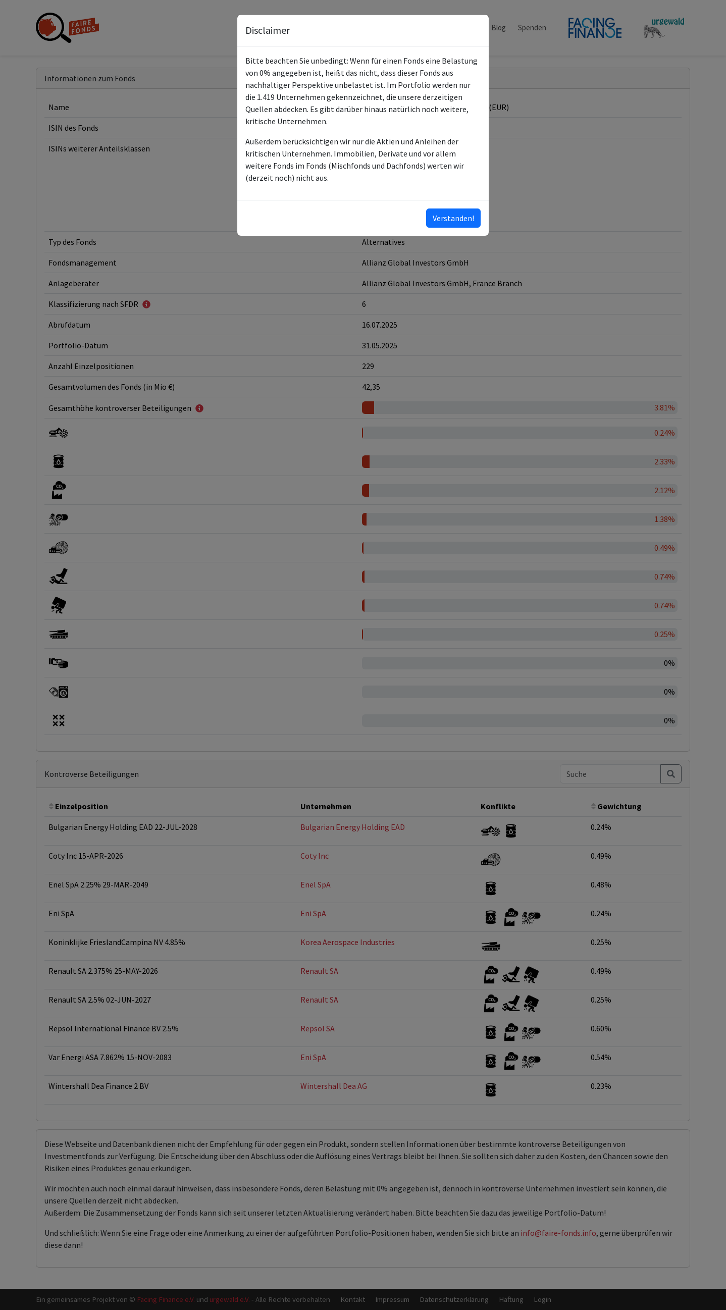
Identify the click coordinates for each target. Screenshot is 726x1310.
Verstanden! (453, 218)
